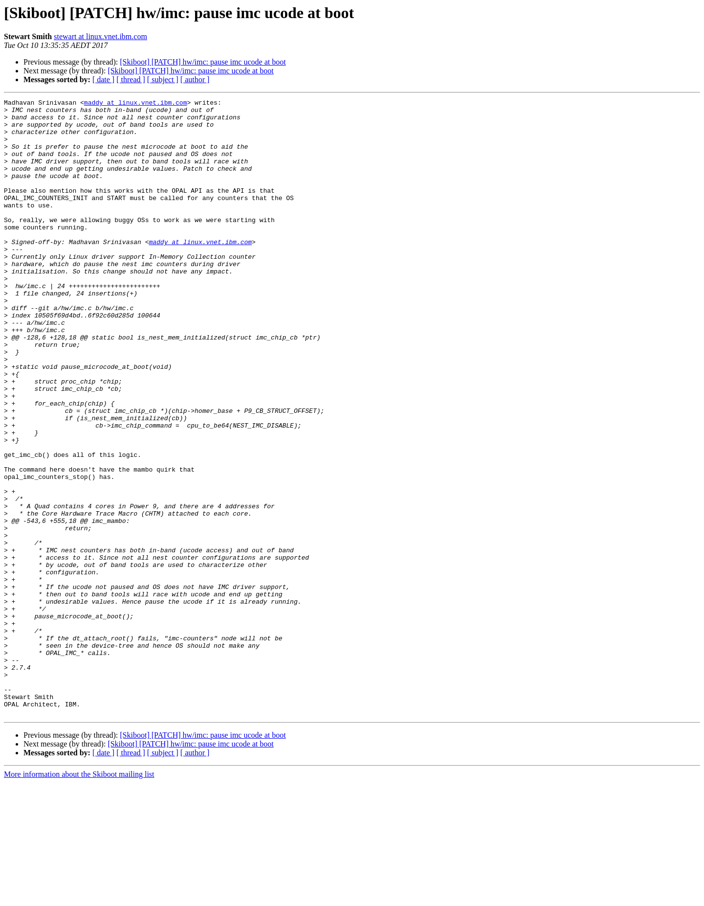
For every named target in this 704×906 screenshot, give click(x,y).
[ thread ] (130, 79)
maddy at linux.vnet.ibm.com (135, 103)
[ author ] (195, 79)
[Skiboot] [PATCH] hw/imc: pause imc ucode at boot (203, 62)
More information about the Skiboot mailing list (79, 897)
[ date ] (103, 79)
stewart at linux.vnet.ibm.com (100, 36)
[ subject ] (162, 79)
